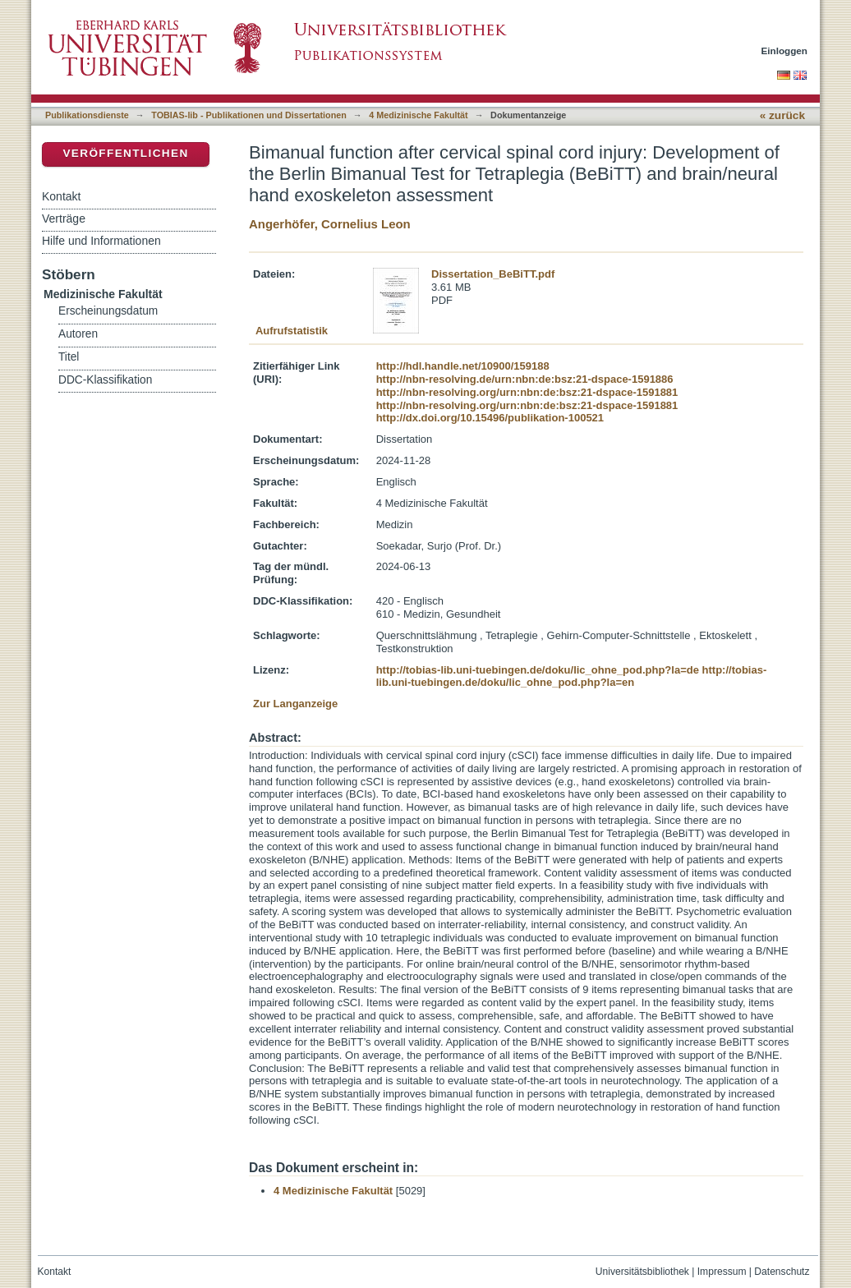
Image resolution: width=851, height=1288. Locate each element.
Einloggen (784, 50)
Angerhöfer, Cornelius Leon (330, 224)
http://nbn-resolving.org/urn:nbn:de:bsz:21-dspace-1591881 (527, 392)
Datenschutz (781, 1271)
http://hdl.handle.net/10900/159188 (463, 366)
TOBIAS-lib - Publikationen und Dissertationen (249, 115)
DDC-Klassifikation (105, 380)
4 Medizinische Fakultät (418, 115)
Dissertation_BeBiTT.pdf (492, 274)
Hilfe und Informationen (101, 240)
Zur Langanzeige (295, 703)
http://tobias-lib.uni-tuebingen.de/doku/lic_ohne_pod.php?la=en (571, 676)
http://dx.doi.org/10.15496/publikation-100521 (490, 418)
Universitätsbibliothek (642, 1271)
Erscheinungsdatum (108, 311)
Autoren (78, 334)
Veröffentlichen (125, 153)
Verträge (63, 218)
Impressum (722, 1271)
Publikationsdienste (87, 115)
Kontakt (61, 196)
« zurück (782, 115)
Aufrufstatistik (291, 330)
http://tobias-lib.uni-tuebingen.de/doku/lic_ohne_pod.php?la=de (537, 670)
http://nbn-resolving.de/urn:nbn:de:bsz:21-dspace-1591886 (525, 379)
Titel (68, 357)
